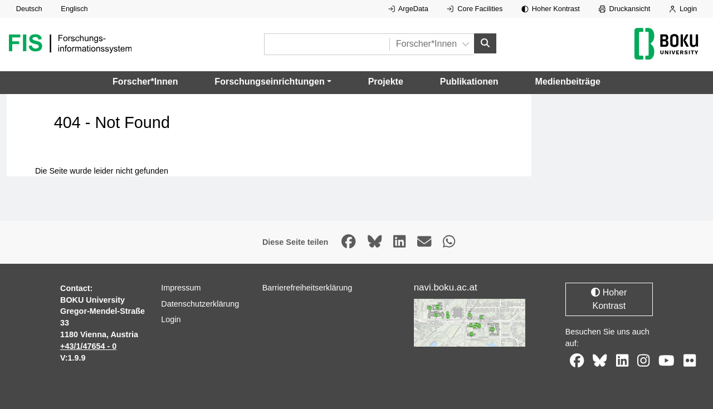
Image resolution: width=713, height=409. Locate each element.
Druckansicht (625, 8)
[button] (273, 81)
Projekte (385, 81)
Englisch (74, 8)
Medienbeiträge (567, 81)
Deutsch (29, 8)
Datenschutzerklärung (200, 303)
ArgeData (408, 8)
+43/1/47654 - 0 (88, 346)
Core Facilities (474, 8)
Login (683, 8)
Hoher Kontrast (550, 8)
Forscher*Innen (145, 81)
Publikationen (469, 81)
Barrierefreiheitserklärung (307, 287)
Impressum (181, 287)
